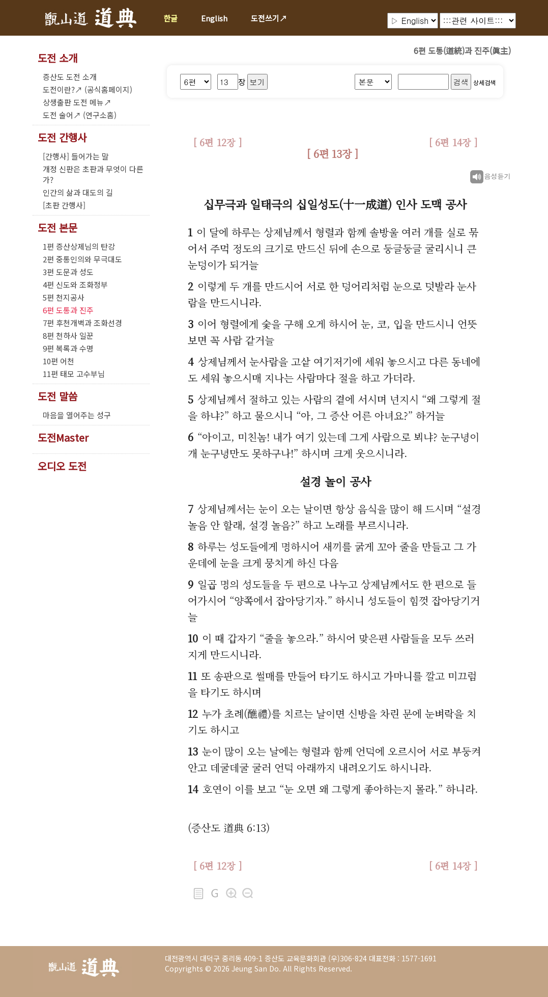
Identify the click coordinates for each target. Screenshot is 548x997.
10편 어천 (58, 361)
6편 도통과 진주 (68, 310)
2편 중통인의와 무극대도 (82, 259)
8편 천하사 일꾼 (68, 335)
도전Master (63, 437)
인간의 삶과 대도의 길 (78, 192)
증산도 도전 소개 (70, 76)
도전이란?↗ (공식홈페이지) (87, 89)
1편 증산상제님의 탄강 (79, 246)
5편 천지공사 (63, 297)
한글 (170, 18)
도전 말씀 (57, 396)
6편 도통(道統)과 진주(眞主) (462, 50)
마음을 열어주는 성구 (77, 415)
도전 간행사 (62, 137)
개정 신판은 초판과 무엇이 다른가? (93, 174)
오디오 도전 (62, 466)
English (214, 18)
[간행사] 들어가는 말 (76, 156)
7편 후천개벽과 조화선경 (82, 322)
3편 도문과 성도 (68, 271)
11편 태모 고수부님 (74, 373)
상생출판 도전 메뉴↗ (77, 102)
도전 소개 (57, 58)
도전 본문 (57, 228)
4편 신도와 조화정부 (75, 284)
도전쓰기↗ (269, 18)
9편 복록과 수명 (68, 348)
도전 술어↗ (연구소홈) (80, 115)
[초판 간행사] (64, 205)
